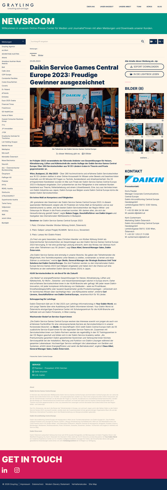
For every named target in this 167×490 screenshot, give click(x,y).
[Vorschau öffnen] (74, 117)
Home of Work (7, 115)
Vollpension (6, 207)
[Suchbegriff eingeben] (87, 41)
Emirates (5, 97)
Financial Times (8, 104)
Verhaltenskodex (79, 484)
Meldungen (13, 42)
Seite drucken (41, 371)
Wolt (3, 214)
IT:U (3, 125)
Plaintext (39, 368)
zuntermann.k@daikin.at (138, 237)
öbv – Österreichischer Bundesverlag (10, 169)
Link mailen (40, 375)
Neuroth (5, 164)
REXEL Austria (7, 188)
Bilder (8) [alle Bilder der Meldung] (134, 88)
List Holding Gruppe (9, 142)
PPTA (4, 185)
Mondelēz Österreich (10, 157)
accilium (5, 50)
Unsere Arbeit (125, 7)
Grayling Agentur (8, 46)
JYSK (4, 132)
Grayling (17, 6)
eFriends (5, 93)
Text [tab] (33, 55)
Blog (160, 7)
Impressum (25, 484)
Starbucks (6, 192)
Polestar (5, 181)
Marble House (7, 146)
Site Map (93, 484)
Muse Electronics (8, 160)
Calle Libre (6, 71)
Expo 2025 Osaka (9, 100)
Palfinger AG (6, 177)
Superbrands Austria (10, 200)
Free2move (6, 108)
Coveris (5, 86)
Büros (149, 7)
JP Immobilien (7, 129)
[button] (153, 41)
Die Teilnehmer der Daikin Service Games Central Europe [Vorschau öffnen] (74, 149)
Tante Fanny (6, 203)
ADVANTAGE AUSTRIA (10, 54)
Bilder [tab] (40, 55)
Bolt (3, 67)
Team (139, 7)
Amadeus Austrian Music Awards (11, 62)
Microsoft (5, 153)
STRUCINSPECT (8, 196)
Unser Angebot (106, 7)
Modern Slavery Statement (58, 484)
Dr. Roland (6, 89)
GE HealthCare (7, 112)
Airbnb (4, 58)
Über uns (91, 7)
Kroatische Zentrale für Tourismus (11, 137)
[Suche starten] (143, 41)
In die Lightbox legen (144, 74)
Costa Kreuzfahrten (9, 82)
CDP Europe (6, 75)
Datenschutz (37, 484)
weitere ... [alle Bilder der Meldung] (144, 157)
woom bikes (6, 218)
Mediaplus (6, 149)
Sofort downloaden (144, 66)
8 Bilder (87, 153)
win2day (5, 211)
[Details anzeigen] (163, 120)
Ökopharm (6, 174)
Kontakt (5, 223)
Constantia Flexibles (9, 78)
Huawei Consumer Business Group (12, 120)
